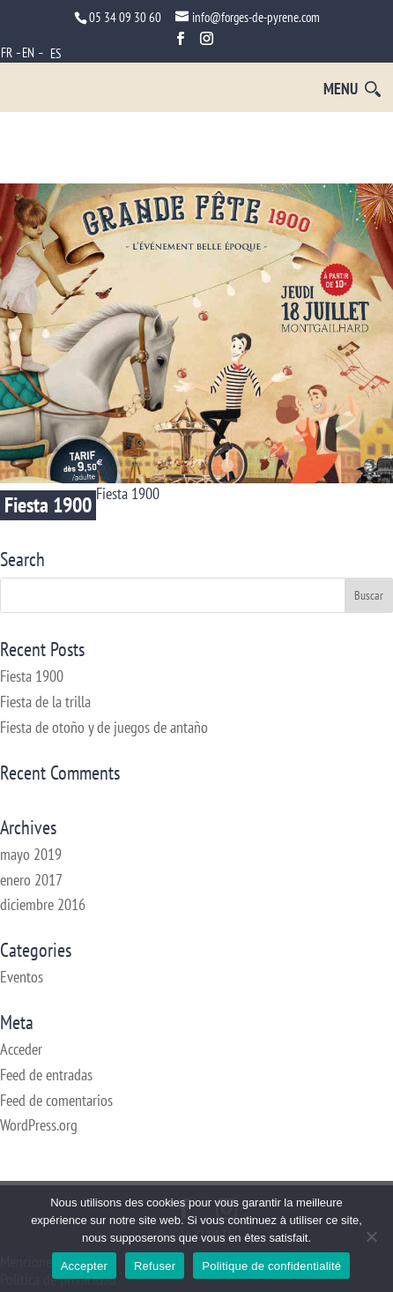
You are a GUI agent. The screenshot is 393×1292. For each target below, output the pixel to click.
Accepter (84, 1266)
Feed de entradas (46, 1074)
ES (55, 53)
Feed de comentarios (56, 1100)
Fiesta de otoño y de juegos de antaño (104, 727)
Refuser (154, 1266)
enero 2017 (31, 880)
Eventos (21, 977)
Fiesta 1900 (48, 505)
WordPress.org (39, 1125)
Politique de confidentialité (271, 1266)
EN (28, 52)
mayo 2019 (31, 854)
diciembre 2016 (42, 904)
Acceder (21, 1049)
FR (6, 52)
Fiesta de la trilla (45, 701)
